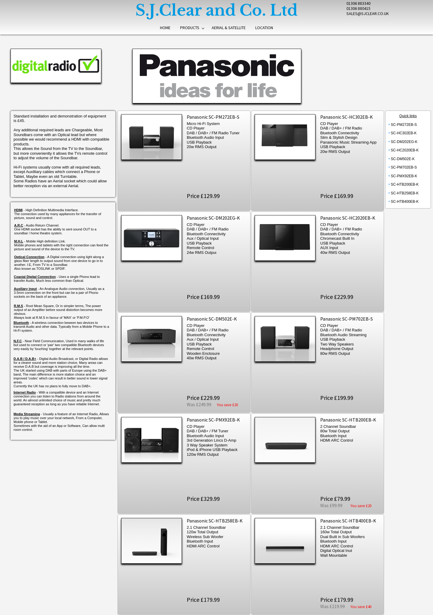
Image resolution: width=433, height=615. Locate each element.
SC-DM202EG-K (404, 142)
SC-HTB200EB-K (405, 184)
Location (264, 27)
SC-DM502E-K (403, 159)
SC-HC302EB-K (404, 133)
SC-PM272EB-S (404, 125)
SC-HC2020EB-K (405, 150)
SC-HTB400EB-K (405, 201)
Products (189, 27)
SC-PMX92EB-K (404, 176)
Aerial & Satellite (229, 27)
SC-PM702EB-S (404, 167)
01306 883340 (358, 3)
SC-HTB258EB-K (405, 193)
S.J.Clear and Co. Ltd (216, 10)
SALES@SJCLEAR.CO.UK (367, 13)
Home (165, 27)
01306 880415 (358, 8)
